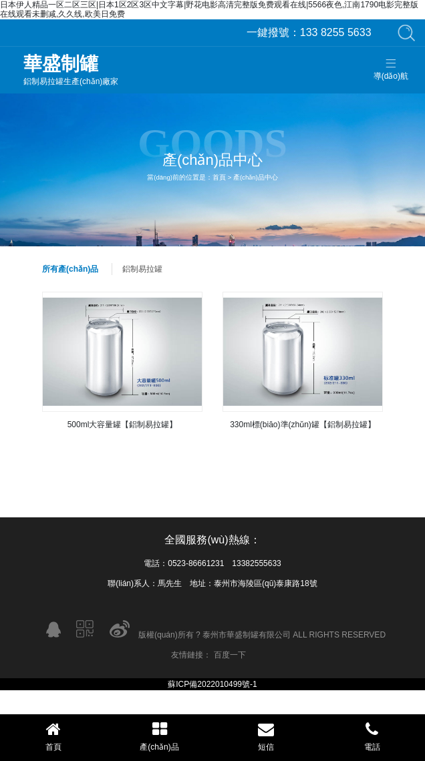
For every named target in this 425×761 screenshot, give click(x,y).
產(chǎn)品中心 (255, 177)
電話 (372, 736)
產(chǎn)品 (159, 736)
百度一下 (230, 655)
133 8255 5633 (309, 32)
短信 (265, 736)
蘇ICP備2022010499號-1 (212, 684)
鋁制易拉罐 (142, 269)
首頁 (219, 177)
